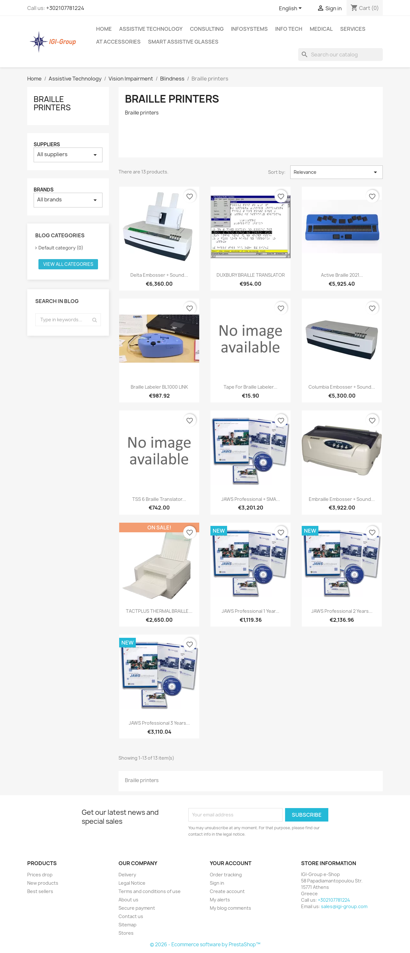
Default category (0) (60, 248)
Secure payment (137, 908)
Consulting (207, 28)
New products (42, 883)
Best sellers (40, 891)
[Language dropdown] (291, 9)
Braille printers (52, 103)
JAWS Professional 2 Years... (342, 611)
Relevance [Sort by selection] (336, 172)
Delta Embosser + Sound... (159, 275)
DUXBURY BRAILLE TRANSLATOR (251, 275)
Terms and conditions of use (150, 891)
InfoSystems (249, 28)
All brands (68, 200)
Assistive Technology (151, 28)
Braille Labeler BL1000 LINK (159, 387)
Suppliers (47, 144)
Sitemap (127, 925)
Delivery (127, 875)
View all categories (68, 264)
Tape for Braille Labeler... (250, 387)
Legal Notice (132, 883)
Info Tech (288, 28)
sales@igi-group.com (344, 906)
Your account (230, 863)
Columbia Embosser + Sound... (341, 387)
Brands (43, 189)
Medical (321, 28)
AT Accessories (118, 41)
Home (104, 28)
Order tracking (226, 875)
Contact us (131, 916)
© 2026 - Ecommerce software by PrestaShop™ (205, 944)
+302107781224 (65, 8)
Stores (126, 933)
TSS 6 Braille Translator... (159, 499)
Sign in (217, 883)
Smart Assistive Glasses (183, 41)
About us (128, 900)
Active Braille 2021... (342, 275)
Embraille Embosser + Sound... (342, 499)
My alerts (220, 900)
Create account (227, 891)
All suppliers (68, 155)
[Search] (340, 54)
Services (352, 28)
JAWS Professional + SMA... (250, 499)
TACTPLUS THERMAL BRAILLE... (159, 611)
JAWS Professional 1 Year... (250, 611)
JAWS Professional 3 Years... (159, 723)
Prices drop (40, 875)
